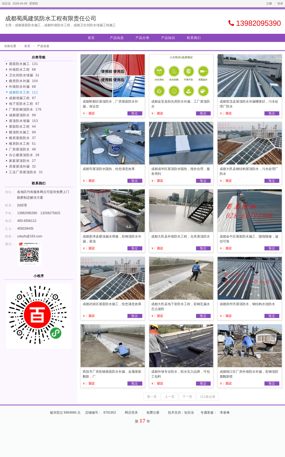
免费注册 (152, 412)
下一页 (187, 396)
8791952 (109, 412)
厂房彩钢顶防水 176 (25, 109)
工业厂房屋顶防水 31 (26, 172)
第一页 (152, 396)
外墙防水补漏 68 (22, 86)
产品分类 (142, 37)
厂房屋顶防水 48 (22, 149)
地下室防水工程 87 (24, 103)
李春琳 (225, 412)
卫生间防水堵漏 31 (24, 75)
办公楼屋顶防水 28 (24, 155)
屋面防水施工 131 (23, 64)
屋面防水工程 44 (22, 126)
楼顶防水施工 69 (22, 132)
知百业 (6, 3)
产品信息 (117, 37)
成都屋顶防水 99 (22, 115)
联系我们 (194, 37)
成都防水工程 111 (23, 92)
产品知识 (168, 37)
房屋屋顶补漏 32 (22, 166)
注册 (269, 3)
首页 (91, 37)
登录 (280, 3)
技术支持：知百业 (181, 412)
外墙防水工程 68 (22, 69)
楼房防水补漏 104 (23, 81)
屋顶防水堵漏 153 (23, 121)
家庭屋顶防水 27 (22, 160)
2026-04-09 (20, 3)
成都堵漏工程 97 (22, 98)
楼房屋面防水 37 (22, 138)
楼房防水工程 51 (22, 143)
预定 (134, 113)
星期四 (33, 3)
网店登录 (131, 412)
